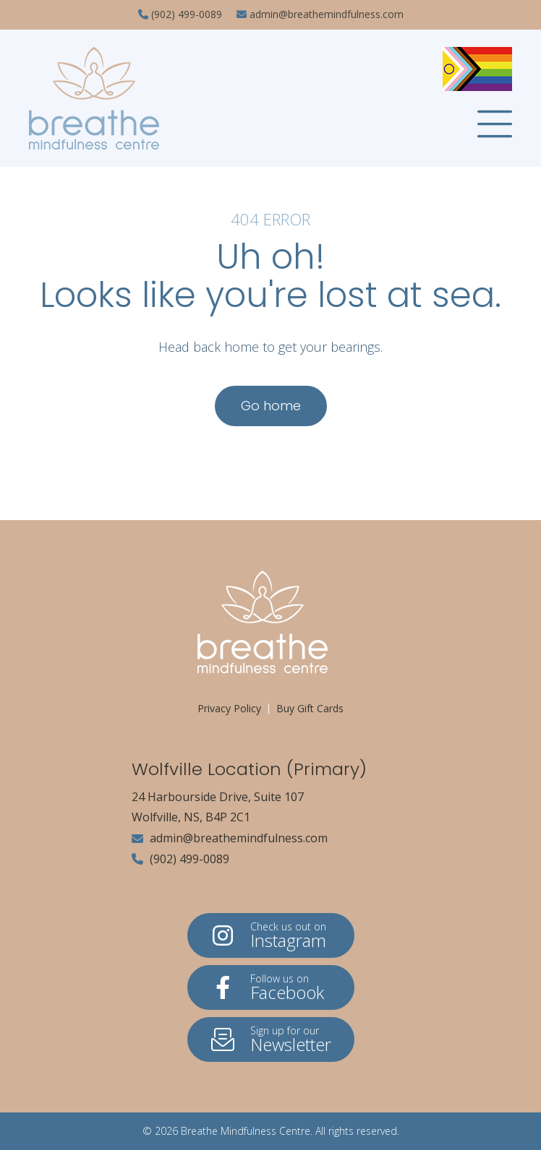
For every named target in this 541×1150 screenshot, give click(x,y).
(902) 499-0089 (180, 859)
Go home (271, 406)
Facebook (270, 988)
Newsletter (270, 1040)
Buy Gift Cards (310, 708)
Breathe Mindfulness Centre (245, 1131)
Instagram (270, 936)
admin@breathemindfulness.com (230, 838)
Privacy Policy (229, 708)
